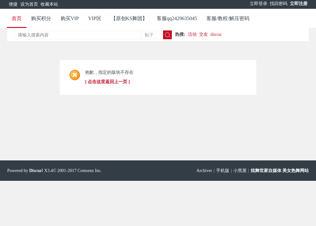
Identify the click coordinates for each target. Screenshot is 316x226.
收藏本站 (49, 4)
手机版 (222, 170)
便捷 (13, 4)
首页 (17, 18)
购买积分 (41, 18)
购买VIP (70, 18)
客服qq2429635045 (177, 18)
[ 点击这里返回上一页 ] (107, 81)
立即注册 (299, 3)
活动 (192, 34)
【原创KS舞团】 (129, 18)
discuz (216, 34)
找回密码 (278, 3)
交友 (203, 34)
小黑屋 (240, 170)
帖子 (149, 35)
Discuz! (36, 170)
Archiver (204, 170)
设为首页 (29, 4)
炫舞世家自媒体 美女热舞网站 (280, 170)
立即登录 (258, 3)
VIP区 (94, 18)
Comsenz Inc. (90, 170)
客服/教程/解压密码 (227, 18)
